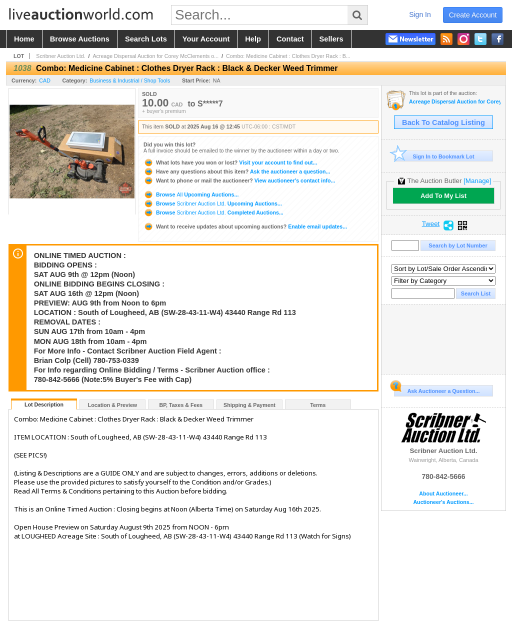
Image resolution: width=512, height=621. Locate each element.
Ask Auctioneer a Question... (437, 389)
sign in (420, 14)
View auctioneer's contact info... (239, 181)
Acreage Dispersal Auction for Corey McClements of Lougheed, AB (454, 101)
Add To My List (443, 196)
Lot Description (44, 405)
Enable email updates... (245, 227)
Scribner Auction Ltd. (60, 56)
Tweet (431, 224)
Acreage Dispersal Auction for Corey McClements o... (155, 56)
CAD (44, 81)
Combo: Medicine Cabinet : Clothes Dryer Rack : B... (288, 56)
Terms (318, 405)
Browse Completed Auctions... (214, 213)
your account (206, 39)
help (253, 39)
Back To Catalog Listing (443, 122)
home (24, 39)
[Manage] (477, 180)
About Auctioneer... (443, 493)
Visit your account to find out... (230, 163)
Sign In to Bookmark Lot (434, 156)
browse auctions (80, 39)
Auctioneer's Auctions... (443, 502)
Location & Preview (112, 405)
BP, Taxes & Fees (181, 405)
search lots (146, 39)
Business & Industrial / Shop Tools (130, 81)
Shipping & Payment (250, 405)
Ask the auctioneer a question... (237, 171)
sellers (332, 39)
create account (473, 15)
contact (290, 39)
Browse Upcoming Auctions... (191, 195)
